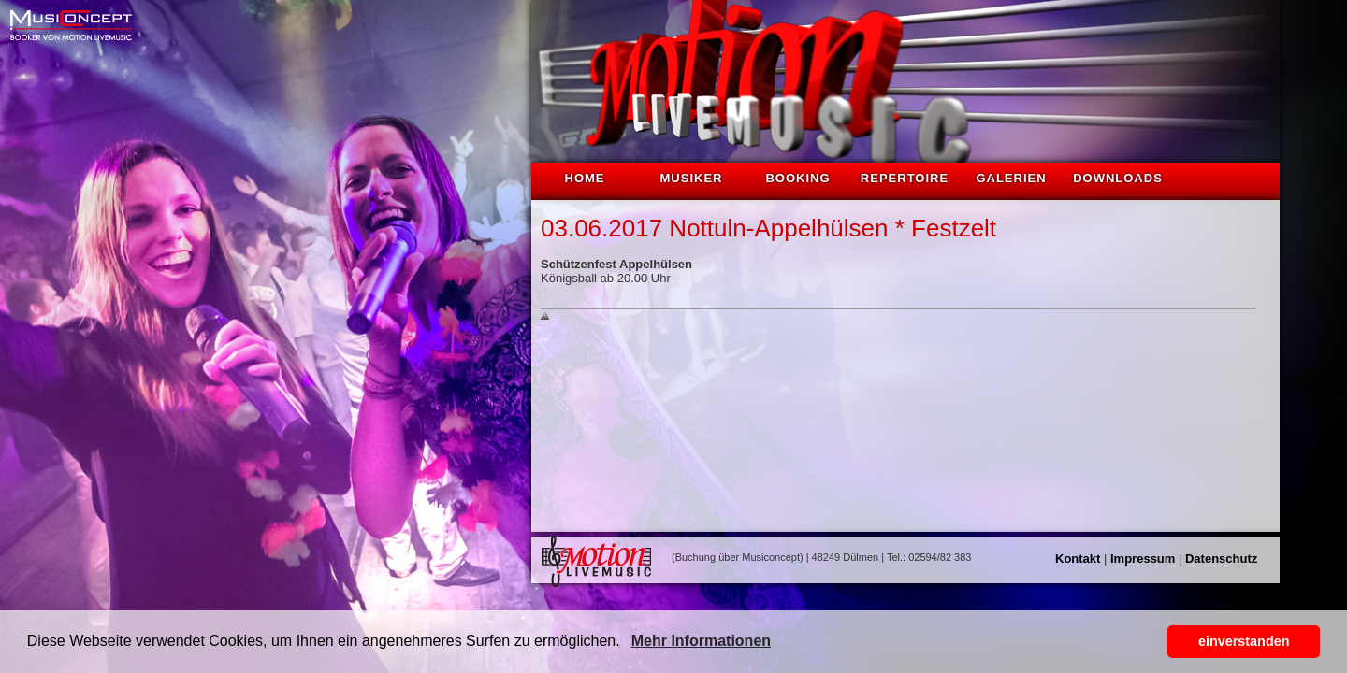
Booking (797, 178)
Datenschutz (1221, 558)
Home (585, 178)
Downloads (1118, 178)
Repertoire (905, 178)
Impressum (1142, 558)
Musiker (691, 178)
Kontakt (1077, 558)
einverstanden (1244, 641)
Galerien (1011, 178)
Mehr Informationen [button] (701, 641)
